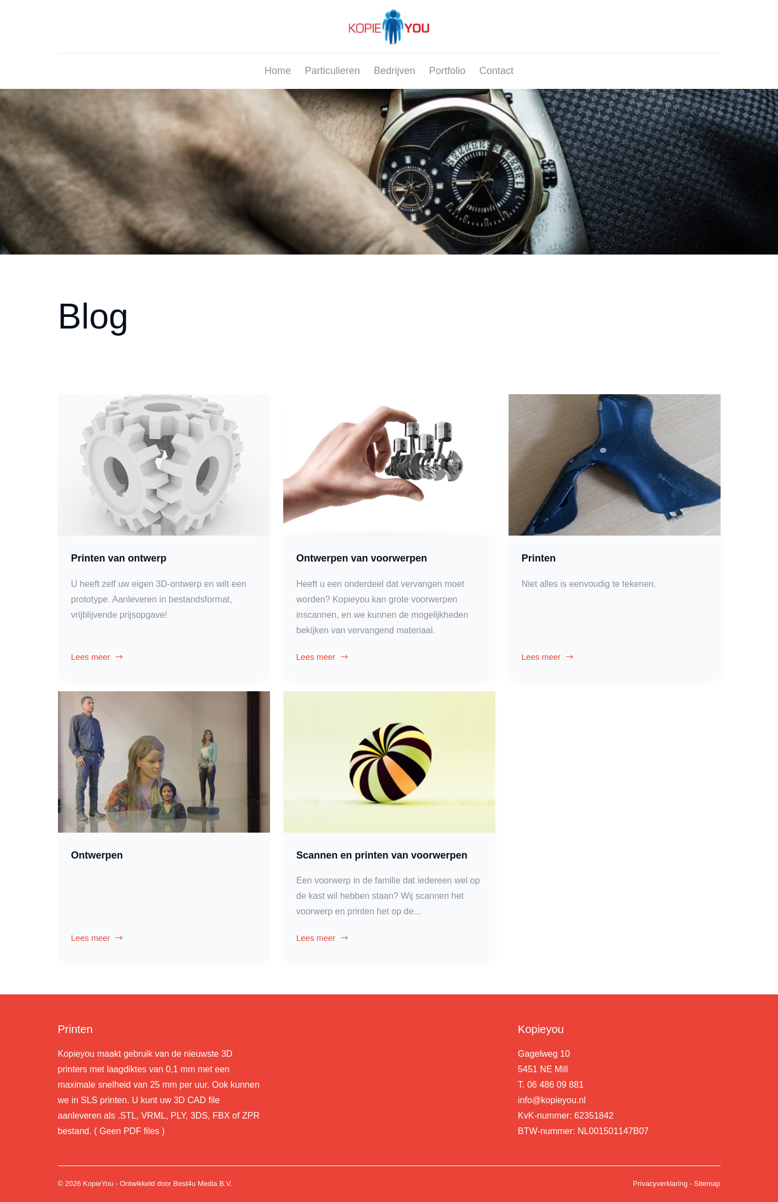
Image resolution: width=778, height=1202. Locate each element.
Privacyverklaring (660, 1183)
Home (277, 70)
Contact (496, 70)
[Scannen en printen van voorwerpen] (389, 762)
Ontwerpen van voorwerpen (362, 558)
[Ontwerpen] (164, 762)
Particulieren (332, 70)
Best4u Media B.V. (202, 1183)
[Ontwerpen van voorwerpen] (389, 465)
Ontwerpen (97, 855)
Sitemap (707, 1183)
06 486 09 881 (555, 1084)
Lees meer (97, 658)
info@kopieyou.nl (552, 1100)
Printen (539, 558)
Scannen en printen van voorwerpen (382, 855)
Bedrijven (394, 70)
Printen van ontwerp (119, 558)
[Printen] (615, 465)
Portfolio (447, 70)
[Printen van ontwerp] (164, 465)
